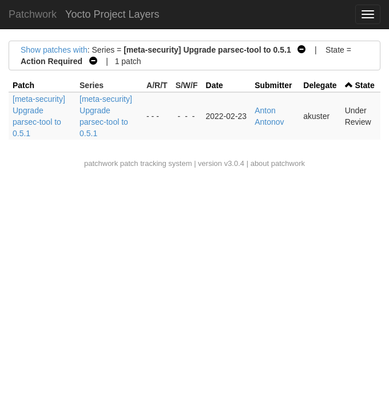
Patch (23, 85)
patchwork (101, 163)
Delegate (319, 85)
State (365, 85)
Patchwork (33, 14)
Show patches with (54, 49)
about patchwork (278, 163)
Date (214, 85)
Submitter (273, 85)
